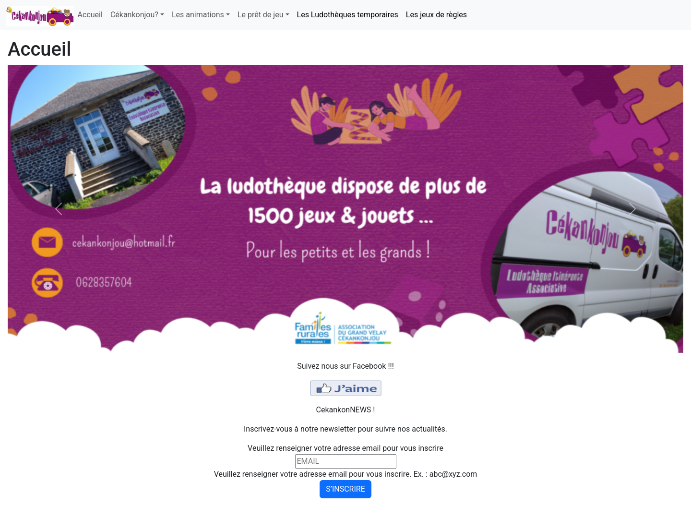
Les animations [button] (198, 14)
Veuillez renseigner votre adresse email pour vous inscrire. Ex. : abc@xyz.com (345, 474)
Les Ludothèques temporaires (347, 14)
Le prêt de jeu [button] (261, 14)
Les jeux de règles (436, 14)
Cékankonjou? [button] (134, 14)
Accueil (90, 14)
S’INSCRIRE (345, 489)
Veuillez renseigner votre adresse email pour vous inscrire (345, 448)
